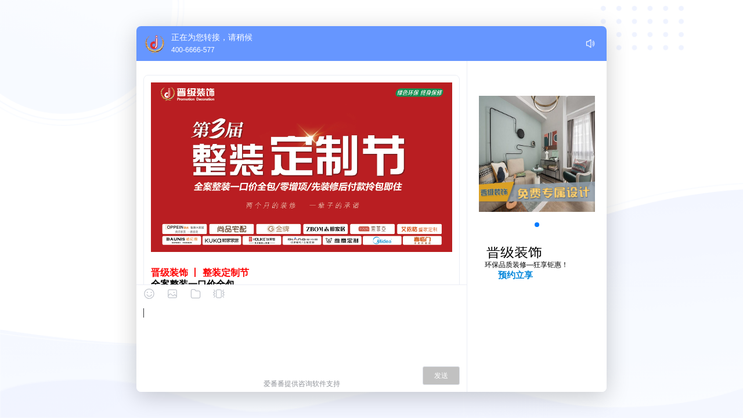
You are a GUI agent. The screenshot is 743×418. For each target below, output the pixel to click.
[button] (537, 224)
